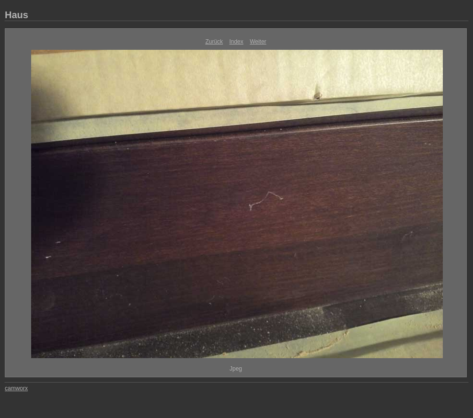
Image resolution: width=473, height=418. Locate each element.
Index (236, 41)
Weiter (258, 41)
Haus (16, 15)
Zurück (214, 41)
